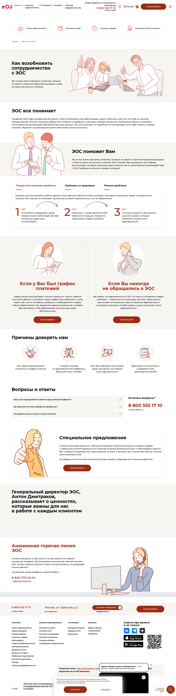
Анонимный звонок (20, 647)
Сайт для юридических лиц (23, 665)
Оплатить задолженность (50, 623)
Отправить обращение (106, 607)
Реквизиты (93, 634)
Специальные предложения (51, 643)
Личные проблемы (115, 185)
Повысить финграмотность (23, 643)
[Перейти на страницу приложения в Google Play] (133, 644)
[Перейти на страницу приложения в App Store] (133, 637)
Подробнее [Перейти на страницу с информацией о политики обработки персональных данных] (105, 689)
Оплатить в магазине (48, 637)
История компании (76, 628)
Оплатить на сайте (47, 628)
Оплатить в (45, 631)
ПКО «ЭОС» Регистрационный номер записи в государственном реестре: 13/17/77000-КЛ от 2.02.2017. (45, 686)
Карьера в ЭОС (74, 631)
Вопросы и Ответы (20, 653)
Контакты (92, 623)
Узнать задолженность (22, 628)
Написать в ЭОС (127, 320)
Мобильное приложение (23, 656)
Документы (73, 634)
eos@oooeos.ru (102, 611)
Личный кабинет (153, 7)
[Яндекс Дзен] (142, 631)
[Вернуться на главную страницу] (7, 7)
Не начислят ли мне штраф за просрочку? (35, 406)
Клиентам (16, 623)
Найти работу (18, 640)
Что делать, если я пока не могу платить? (35, 414)
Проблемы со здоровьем (80, 185)
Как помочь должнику (21, 659)
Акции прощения (19, 631)
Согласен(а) (75, 689)
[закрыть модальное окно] (118, 679)
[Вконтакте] (127, 631)
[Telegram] (134, 631)
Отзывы (15, 662)
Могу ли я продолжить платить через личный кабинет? (43, 399)
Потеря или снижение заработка (36, 185)
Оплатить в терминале (49, 634)
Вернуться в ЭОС (19, 650)
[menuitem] (18, 6)
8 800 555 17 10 (106, 8)
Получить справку (20, 637)
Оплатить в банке (46, 640)
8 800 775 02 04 (23, 577)
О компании (73, 623)
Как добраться (51, 611)
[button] (170, 6)
